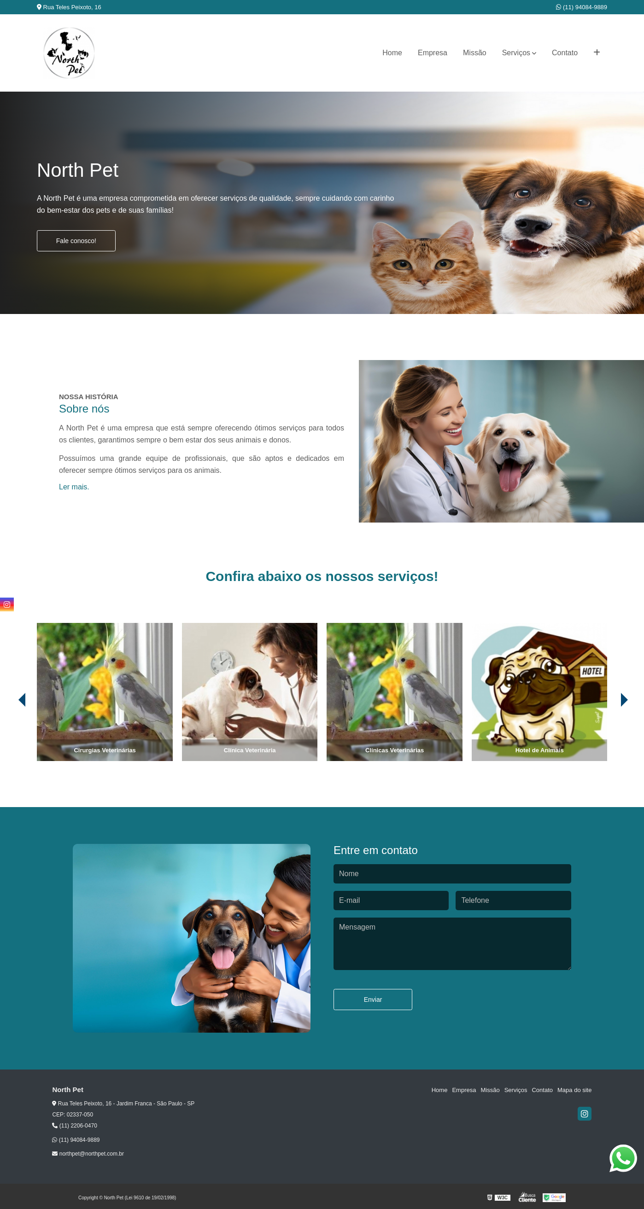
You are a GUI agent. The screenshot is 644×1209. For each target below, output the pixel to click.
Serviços (516, 53)
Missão (474, 53)
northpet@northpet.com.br (88, 1154)
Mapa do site (574, 1090)
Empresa (432, 53)
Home (392, 53)
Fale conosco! (76, 240)
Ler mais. (74, 487)
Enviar (373, 999)
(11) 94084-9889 (581, 7)
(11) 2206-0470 (74, 1125)
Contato (565, 53)
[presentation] (9, 735)
